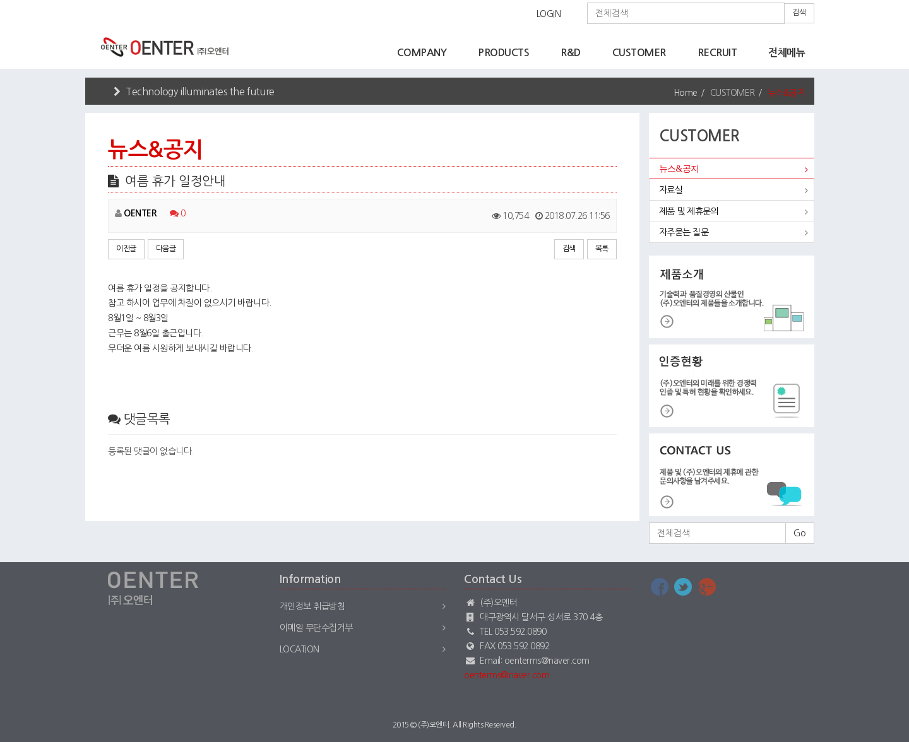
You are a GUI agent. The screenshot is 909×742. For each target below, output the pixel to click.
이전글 (126, 248)
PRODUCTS (503, 52)
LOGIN (549, 13)
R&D (571, 52)
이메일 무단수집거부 (316, 627)
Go (799, 533)
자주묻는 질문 (684, 232)
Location (299, 649)
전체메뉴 (786, 52)
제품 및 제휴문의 (689, 211)
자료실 (671, 190)
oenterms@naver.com (506, 675)
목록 (602, 248)
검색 (799, 12)
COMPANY (422, 52)
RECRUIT (717, 52)
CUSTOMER (639, 52)
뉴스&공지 (679, 169)
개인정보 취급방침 (312, 606)
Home (686, 92)
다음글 (166, 248)
